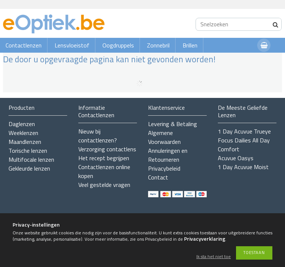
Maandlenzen (25, 141)
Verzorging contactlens (107, 149)
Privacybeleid (164, 168)
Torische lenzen (28, 150)
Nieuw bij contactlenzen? (97, 136)
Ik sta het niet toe (213, 257)
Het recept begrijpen (103, 158)
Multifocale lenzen (31, 159)
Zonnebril (158, 45)
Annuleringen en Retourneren (167, 155)
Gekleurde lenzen (29, 168)
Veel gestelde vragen (104, 184)
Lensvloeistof (72, 45)
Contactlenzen (24, 45)
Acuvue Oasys (235, 158)
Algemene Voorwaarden (164, 137)
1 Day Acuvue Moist (243, 166)
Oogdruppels (118, 45)
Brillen (190, 45)
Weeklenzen (23, 132)
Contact (158, 177)
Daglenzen (22, 123)
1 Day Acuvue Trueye (244, 131)
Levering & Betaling (172, 123)
